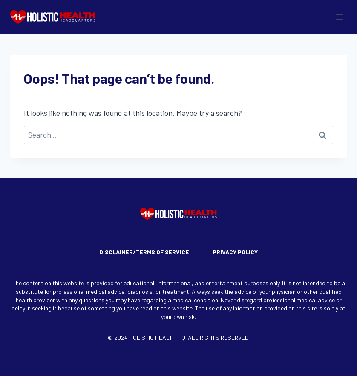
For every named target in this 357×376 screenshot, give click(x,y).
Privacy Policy (235, 251)
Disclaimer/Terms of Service (144, 251)
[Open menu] (339, 16)
